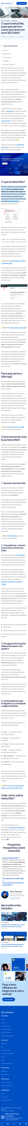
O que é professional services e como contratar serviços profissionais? (13, 925)
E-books (3, 1056)
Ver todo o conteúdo (15, 898)
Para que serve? (7, 54)
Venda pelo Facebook (6, 1029)
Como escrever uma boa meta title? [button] (12, 883)
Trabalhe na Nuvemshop (7, 1085)
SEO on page (20, 555)
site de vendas (5, 121)
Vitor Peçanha (5, 20)
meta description (13, 201)
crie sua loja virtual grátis (15, 827)
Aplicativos (3, 1022)
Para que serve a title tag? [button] (13, 879)
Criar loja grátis (22, 3)
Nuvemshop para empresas (7, 1035)
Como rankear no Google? (18, 327)
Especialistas (4, 1071)
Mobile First (13, 536)
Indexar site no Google (17, 427)
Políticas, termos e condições (7, 1111)
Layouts (3, 1019)
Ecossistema (5, 922)
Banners (3, 1060)
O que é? (5, 50)
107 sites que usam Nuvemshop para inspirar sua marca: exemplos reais (12, 945)
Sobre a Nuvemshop (6, 1082)
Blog (2, 1047)
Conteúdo (14, 20)
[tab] (14, 858)
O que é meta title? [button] (11, 858)
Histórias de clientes (6, 1050)
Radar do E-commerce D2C (7, 1053)
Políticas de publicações (7, 1063)
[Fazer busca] (13, 2)
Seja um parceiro (5, 1074)
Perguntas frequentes (6, 1100)
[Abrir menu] (13, 4)
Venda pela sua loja (5, 1026)
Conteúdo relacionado (9, 64)
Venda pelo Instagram (6, 1032)
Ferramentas (4, 1043)
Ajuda (2, 1093)
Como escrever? (7, 57)
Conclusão (6, 61)
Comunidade (4, 1097)
